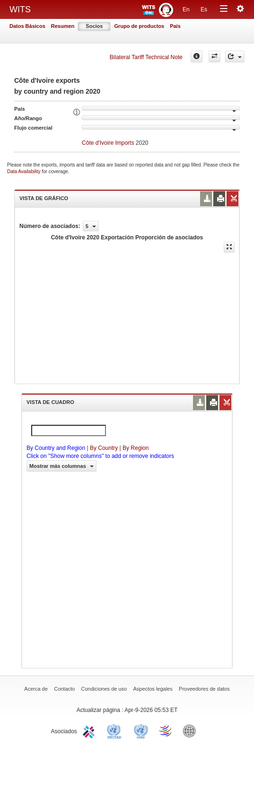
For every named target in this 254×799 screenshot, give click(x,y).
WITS (20, 9)
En (186, 9)
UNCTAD (115, 730)
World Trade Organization (166, 730)
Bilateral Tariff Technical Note (146, 57)
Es (204, 9)
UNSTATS (140, 730)
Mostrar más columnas (61, 466)
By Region (136, 448)
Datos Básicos (27, 26)
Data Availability (24, 171)
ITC (90, 730)
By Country (104, 448)
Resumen (63, 26)
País (175, 26)
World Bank (191, 730)
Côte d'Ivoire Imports (108, 143)
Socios (94, 26)
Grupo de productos (139, 26)
